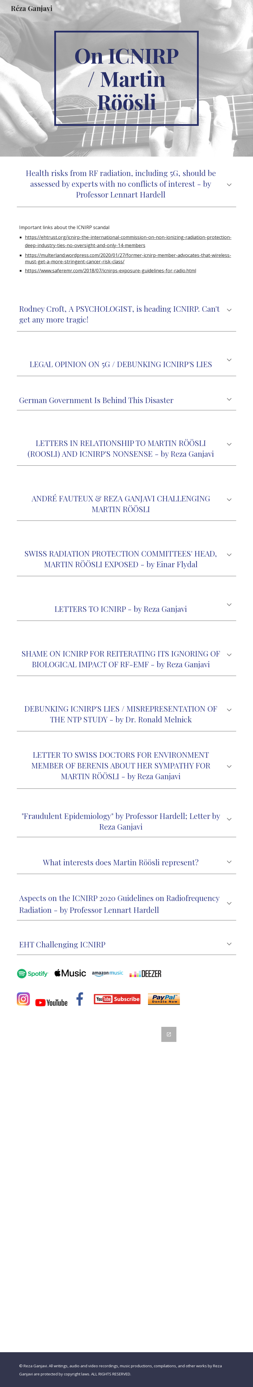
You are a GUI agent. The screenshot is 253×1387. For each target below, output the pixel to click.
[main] (126, 78)
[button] (229, 185)
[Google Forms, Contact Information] (126, 1186)
